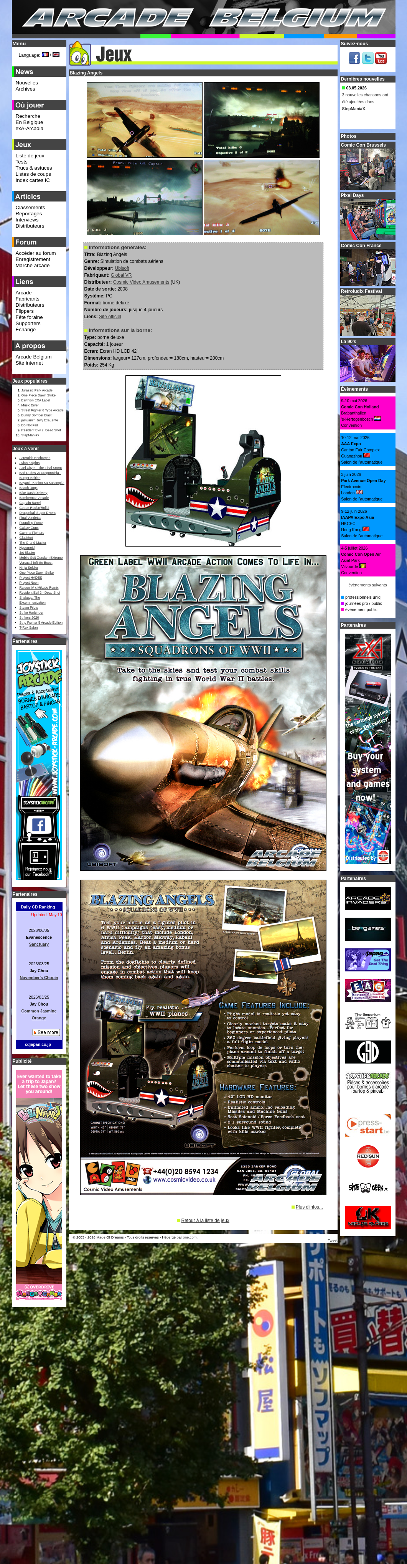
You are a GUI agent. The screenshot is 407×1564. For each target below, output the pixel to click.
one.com (190, 1237)
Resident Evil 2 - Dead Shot (40, 593)
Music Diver (30, 405)
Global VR (121, 275)
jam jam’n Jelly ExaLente (39, 420)
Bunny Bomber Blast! (37, 415)
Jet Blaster (27, 553)
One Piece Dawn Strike (38, 395)
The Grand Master (33, 543)
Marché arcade (33, 265)
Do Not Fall (29, 425)
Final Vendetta (30, 518)
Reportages (29, 213)
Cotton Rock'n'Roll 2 (34, 508)
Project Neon (29, 583)
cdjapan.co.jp (38, 1044)
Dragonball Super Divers (38, 513)
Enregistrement (33, 259)
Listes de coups (33, 174)
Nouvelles (27, 83)
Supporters (28, 323)
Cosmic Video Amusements (141, 282)
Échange (26, 329)
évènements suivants (367, 585)
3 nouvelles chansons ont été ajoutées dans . (365, 102)
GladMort (26, 538)
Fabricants (28, 299)
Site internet (29, 363)
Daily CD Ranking (38, 907)
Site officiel (110, 316)
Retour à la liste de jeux (205, 1220)
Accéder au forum (36, 253)
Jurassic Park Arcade (37, 390)
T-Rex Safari (29, 627)
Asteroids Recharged (35, 458)
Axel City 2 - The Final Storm (41, 468)
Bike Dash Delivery (34, 493)
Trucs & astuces (34, 168)
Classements (30, 207)
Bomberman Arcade (34, 498)
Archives (25, 89)
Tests (22, 162)
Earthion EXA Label (35, 400)
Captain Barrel (30, 503)
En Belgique (29, 122)
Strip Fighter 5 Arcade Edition (41, 622)
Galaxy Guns (29, 528)
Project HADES (31, 578)
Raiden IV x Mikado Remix (39, 588)
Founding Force (31, 523)
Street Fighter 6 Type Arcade (42, 410)
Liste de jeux (30, 156)
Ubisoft (122, 268)
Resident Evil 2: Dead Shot (41, 430)
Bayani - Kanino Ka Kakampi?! (42, 483)
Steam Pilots (29, 607)
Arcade (24, 293)
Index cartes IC (33, 180)
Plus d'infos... (309, 1207)
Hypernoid (27, 548)
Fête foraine (29, 317)
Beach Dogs (29, 488)
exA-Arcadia (30, 128)
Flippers (25, 311)
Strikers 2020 (29, 617)
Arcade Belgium (34, 357)
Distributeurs (30, 226)
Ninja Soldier (29, 568)
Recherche (28, 116)
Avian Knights (30, 463)
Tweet (333, 1240)
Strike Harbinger (32, 612)
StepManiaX (30, 435)
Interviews (27, 220)
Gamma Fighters (32, 533)
